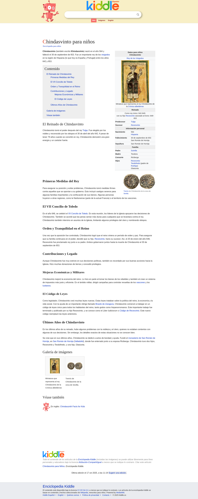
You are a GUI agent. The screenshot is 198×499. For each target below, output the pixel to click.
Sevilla (125, 193)
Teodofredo (135, 163)
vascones (140, 282)
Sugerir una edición (117, 473)
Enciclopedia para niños (52, 46)
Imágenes (101, 20)
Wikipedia (84, 493)
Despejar (133, 14)
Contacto (105, 495)
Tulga (133, 122)
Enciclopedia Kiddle (87, 459)
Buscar (138, 14)
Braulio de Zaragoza (105, 304)
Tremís (125, 191)
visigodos (105, 55)
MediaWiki (120, 493)
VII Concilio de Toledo (78, 213)
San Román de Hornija (63, 341)
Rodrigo (134, 166)
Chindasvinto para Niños (54, 466)
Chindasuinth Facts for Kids (72, 406)
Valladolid (79, 341)
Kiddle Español (49, 495)
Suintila (134, 151)
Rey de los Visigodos (135, 58)
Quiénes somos (73, 495)
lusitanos (47, 286)
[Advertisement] (99, 30)
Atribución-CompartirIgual (90, 462)
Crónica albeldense (136, 106)
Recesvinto (130, 116)
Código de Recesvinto (129, 311)
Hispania (134, 134)
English (111, 20)
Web (93, 20)
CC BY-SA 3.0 (82, 490)
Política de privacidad (90, 495)
